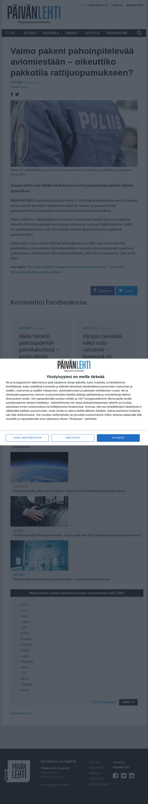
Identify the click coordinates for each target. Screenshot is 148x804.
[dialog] (74, 402)
